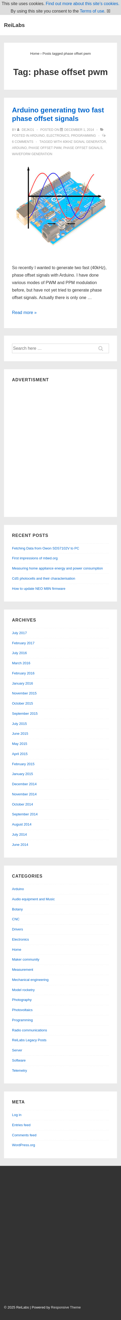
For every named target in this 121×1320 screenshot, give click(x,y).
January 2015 (22, 774)
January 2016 (22, 683)
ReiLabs (14, 25)
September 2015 (25, 714)
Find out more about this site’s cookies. (82, 3)
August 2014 (21, 824)
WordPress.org (23, 1145)
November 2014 (24, 794)
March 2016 (21, 663)
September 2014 (25, 814)
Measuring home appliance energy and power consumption (57, 568)
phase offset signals (82, 148)
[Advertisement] (60, 448)
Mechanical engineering (30, 980)
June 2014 (20, 845)
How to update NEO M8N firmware (38, 589)
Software (19, 1060)
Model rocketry (23, 990)
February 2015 (23, 764)
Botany (17, 909)
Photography (22, 1000)
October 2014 (22, 804)
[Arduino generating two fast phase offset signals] (79, 130)
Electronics (57, 136)
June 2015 (20, 734)
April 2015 (20, 754)
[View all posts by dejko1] (26, 130)
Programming (83, 136)
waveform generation (32, 154)
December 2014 (24, 784)
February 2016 (23, 673)
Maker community (25, 959)
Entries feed (21, 1125)
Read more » (24, 312)
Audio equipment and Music (33, 899)
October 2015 (22, 703)
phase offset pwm (45, 148)
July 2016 (19, 653)
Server (17, 1050)
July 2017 (19, 633)
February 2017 (23, 643)
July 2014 (19, 834)
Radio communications (29, 1030)
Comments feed (24, 1135)
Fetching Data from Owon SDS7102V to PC (45, 548)
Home (16, 950)
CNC (15, 919)
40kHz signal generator (84, 142)
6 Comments (22, 142)
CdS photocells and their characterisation (43, 578)
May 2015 (19, 744)
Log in (16, 1115)
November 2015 (24, 693)
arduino (19, 148)
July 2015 (19, 724)
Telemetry (19, 1070)
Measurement (22, 970)
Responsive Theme (66, 1307)
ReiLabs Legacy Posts (29, 1040)
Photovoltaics (22, 1010)
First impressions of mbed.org (35, 558)
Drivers (17, 929)
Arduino (37, 136)
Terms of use (92, 11)
